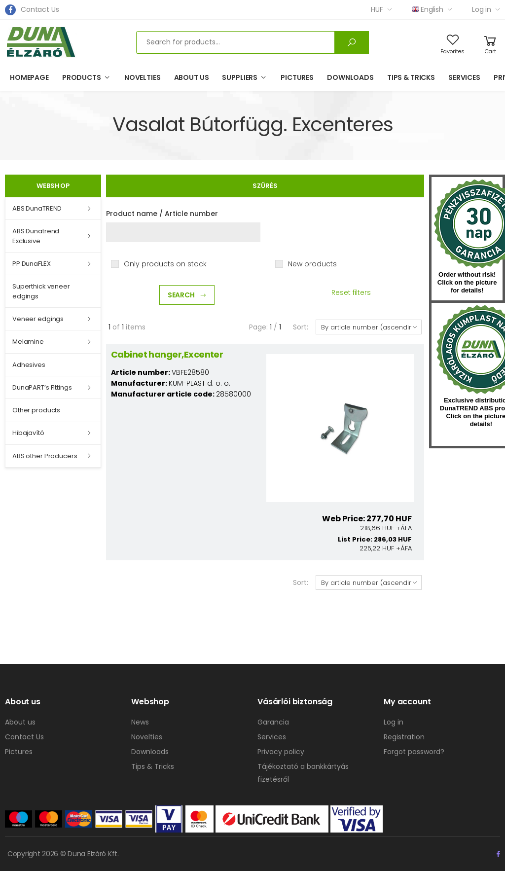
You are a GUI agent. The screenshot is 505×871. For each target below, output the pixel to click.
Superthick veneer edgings (41, 291)
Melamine (28, 341)
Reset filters (351, 292)
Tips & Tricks (411, 77)
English (427, 9)
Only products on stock (165, 264)
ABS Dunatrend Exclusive (35, 236)
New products (312, 264)
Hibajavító (28, 432)
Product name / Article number (162, 213)
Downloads (350, 77)
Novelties (142, 77)
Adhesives (28, 364)
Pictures (297, 77)
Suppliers (239, 77)
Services (464, 77)
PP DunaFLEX (31, 263)
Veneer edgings (38, 319)
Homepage (29, 77)
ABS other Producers (44, 456)
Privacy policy (280, 752)
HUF (377, 9)
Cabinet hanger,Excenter (167, 354)
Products (81, 77)
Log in (481, 9)
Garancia (273, 722)
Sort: (300, 327)
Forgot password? (414, 752)
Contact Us (40, 9)
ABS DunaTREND (37, 208)
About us (191, 77)
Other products (36, 410)
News (140, 722)
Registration (404, 737)
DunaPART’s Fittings (42, 387)
